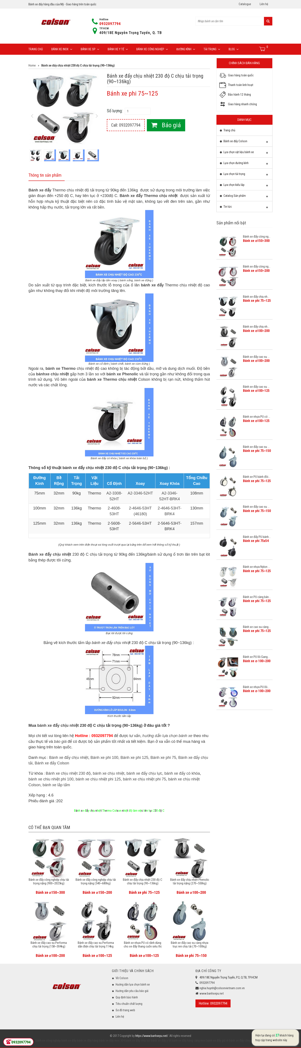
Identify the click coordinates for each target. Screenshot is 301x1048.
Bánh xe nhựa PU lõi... (256, 687)
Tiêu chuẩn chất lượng (129, 1003)
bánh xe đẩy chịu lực (144, 773)
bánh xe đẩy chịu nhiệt (58, 725)
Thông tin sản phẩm (44, 175)
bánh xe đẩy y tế (160, 1040)
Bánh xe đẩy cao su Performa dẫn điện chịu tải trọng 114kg (96, 944)
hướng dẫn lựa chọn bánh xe (167, 736)
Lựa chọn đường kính (244, 164)
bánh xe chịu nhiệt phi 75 (144, 779)
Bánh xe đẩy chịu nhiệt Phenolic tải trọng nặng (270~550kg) (189, 881)
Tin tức (244, 207)
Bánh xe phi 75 (163, 757)
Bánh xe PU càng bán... (257, 597)
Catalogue (245, 4)
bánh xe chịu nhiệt (108, 773)
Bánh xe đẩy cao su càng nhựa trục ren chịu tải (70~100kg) (189, 944)
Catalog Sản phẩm (244, 196)
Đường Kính (185, 49)
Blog (233, 49)
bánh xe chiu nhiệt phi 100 (50, 779)
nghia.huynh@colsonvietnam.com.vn (222, 988)
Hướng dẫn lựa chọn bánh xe (133, 984)
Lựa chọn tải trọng (244, 175)
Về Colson (122, 978)
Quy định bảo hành (127, 997)
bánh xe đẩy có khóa (182, 773)
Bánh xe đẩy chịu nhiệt (68, 757)
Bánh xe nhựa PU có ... (256, 417)
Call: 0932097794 (125, 125)
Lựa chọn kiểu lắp (244, 186)
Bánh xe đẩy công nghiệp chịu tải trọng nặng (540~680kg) (96, 881)
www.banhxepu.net (212, 993)
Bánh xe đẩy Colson (52, 763)
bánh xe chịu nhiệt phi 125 (98, 779)
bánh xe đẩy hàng (87, 1040)
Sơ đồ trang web (125, 1010)
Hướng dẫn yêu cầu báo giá (132, 991)
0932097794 (110, 23)
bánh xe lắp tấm (56, 785)
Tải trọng (212, 49)
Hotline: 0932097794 (213, 1003)
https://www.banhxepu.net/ (151, 1036)
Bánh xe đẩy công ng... (256, 236)
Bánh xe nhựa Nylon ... (256, 567)
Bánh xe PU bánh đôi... (256, 477)
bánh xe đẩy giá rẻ (217, 1040)
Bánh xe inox (61, 49)
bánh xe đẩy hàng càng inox (188, 1040)
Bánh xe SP (90, 49)
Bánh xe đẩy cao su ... (256, 357)
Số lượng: (115, 110)
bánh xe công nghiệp (48, 1040)
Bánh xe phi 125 (134, 757)
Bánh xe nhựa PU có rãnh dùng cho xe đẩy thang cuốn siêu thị (142, 944)
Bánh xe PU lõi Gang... (256, 657)
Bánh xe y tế (118, 49)
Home (32, 65)
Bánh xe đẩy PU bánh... (257, 537)
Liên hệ (264, 4)
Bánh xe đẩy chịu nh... (256, 297)
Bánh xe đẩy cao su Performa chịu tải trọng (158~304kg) (49, 944)
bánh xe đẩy (68, 1040)
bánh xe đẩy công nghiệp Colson (248, 1040)
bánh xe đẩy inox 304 (111, 1040)
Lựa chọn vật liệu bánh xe (244, 153)
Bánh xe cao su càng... (256, 627)
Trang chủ (35, 49)
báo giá (60, 741)
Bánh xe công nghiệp (152, 49)
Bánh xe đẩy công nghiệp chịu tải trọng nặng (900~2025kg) (49, 881)
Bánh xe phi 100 (104, 757)
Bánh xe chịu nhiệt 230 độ (68, 773)
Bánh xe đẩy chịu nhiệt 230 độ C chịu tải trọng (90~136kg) (142, 881)
